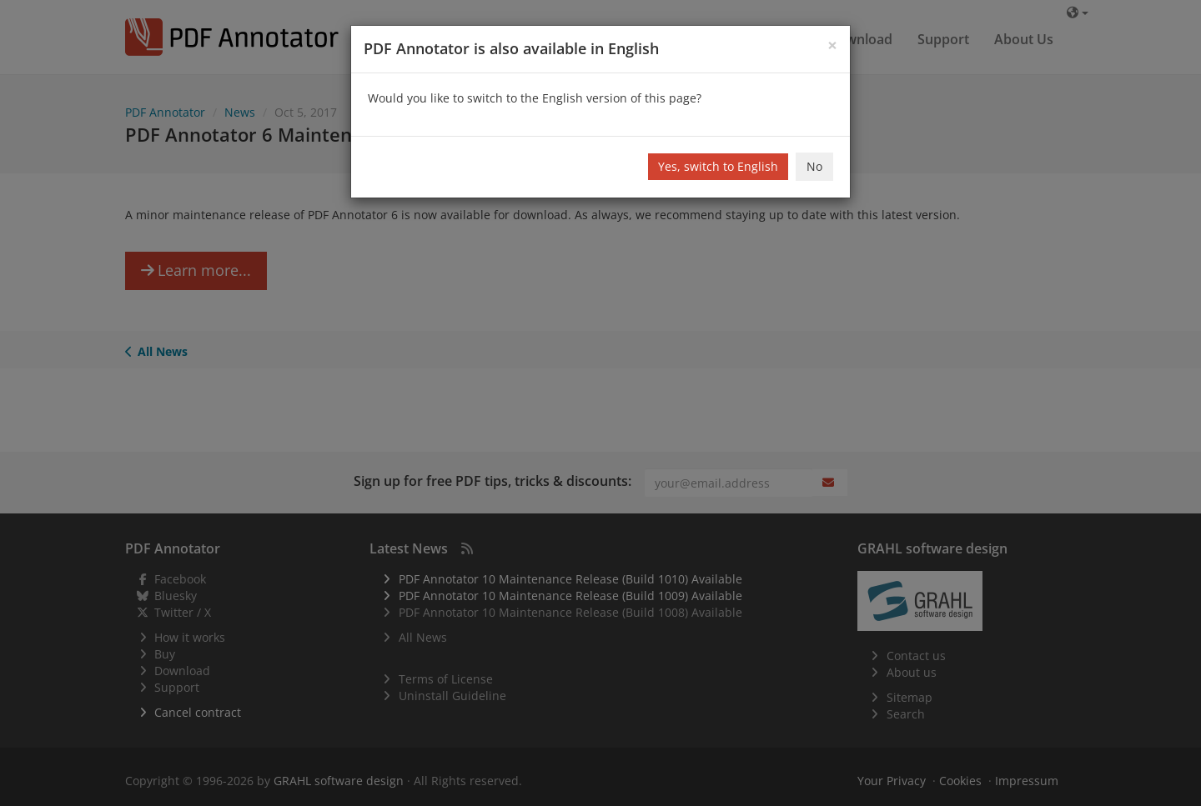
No (814, 166)
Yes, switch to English (718, 166)
